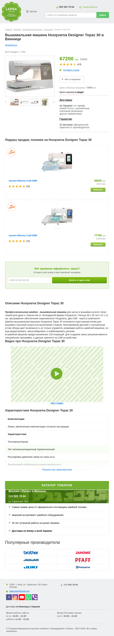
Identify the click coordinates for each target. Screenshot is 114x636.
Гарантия (66, 119)
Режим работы (90, 7)
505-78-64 (66, 7)
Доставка (66, 100)
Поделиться (11, 45)
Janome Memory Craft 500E (23, 180)
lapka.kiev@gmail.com (19, 591)
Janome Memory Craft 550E (23, 235)
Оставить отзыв (71, 70)
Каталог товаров (57, 485)
